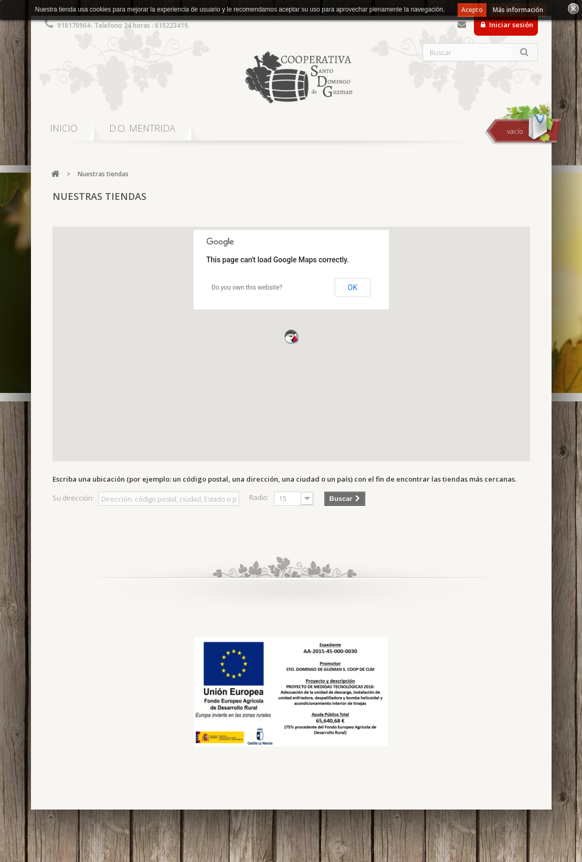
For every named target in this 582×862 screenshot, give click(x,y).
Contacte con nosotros (462, 27)
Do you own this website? (246, 287)
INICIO (64, 128)
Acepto (472, 9)
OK (352, 287)
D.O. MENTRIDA (142, 128)
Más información (518, 9)
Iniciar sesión (510, 24)
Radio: (259, 497)
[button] (291, 336)
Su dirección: (73, 498)
